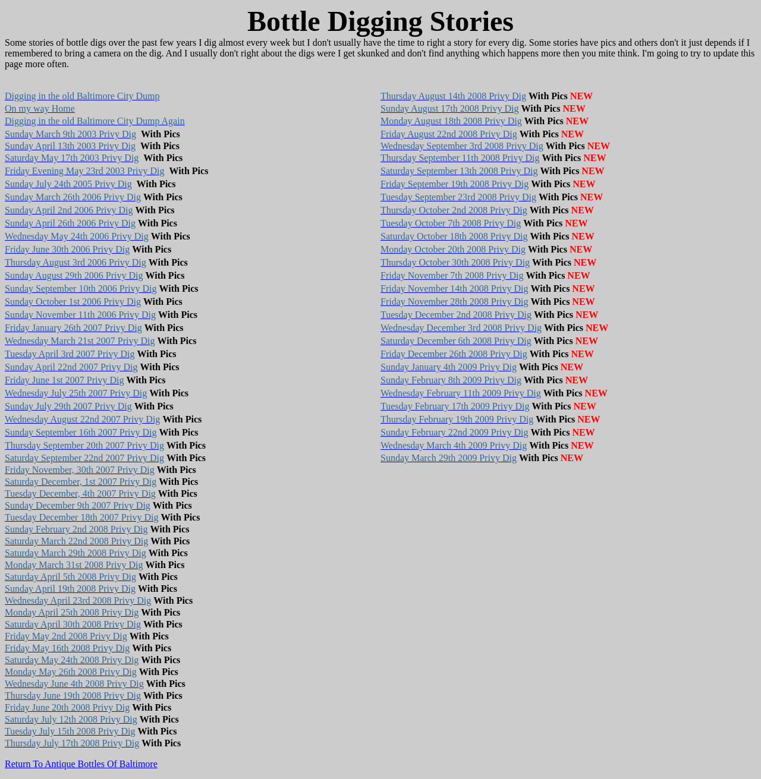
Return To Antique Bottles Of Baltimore (81, 764)
